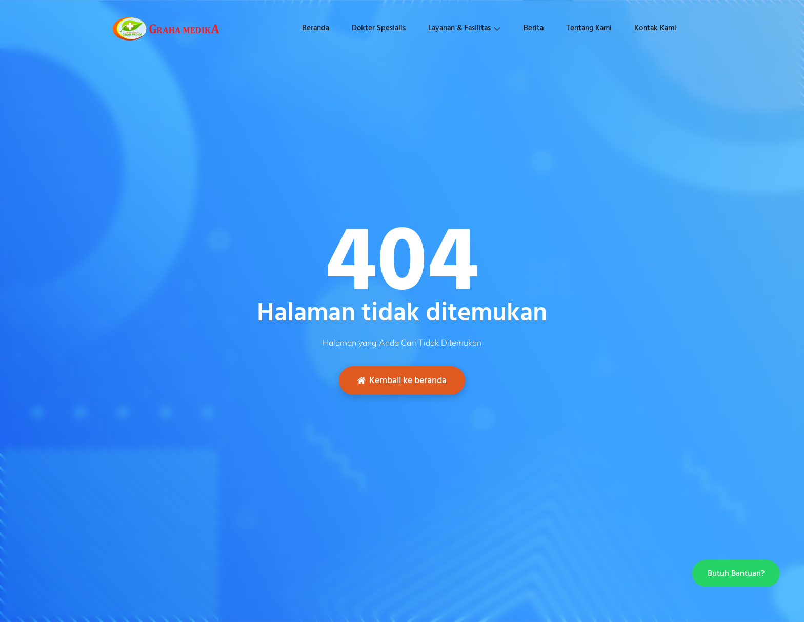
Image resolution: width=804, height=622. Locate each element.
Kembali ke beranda (402, 380)
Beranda (315, 28)
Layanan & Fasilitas (464, 28)
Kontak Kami (655, 28)
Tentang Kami (589, 28)
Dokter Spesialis (379, 28)
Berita (534, 28)
